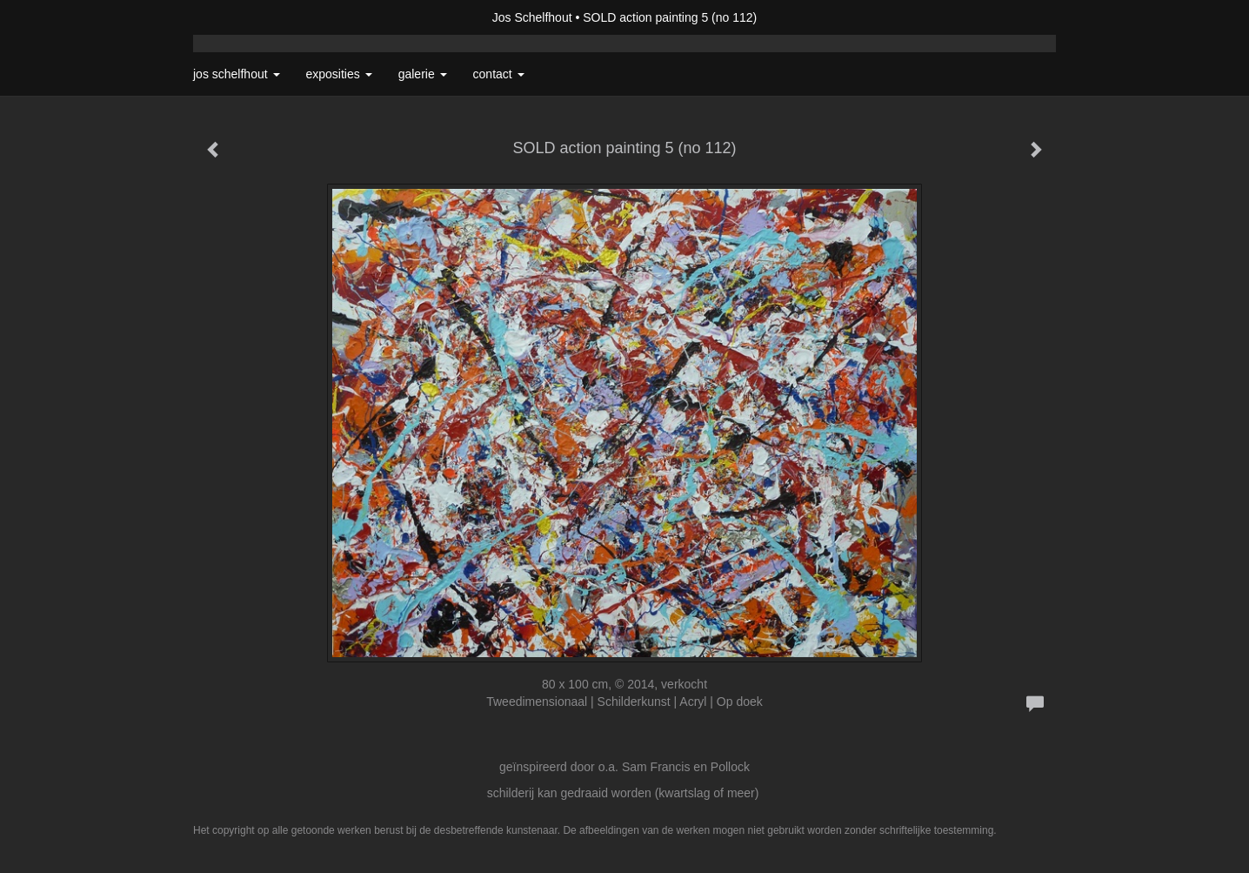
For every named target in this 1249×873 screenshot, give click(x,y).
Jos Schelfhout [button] (236, 74)
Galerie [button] (422, 74)
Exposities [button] (339, 74)
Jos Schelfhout (532, 17)
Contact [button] (498, 74)
